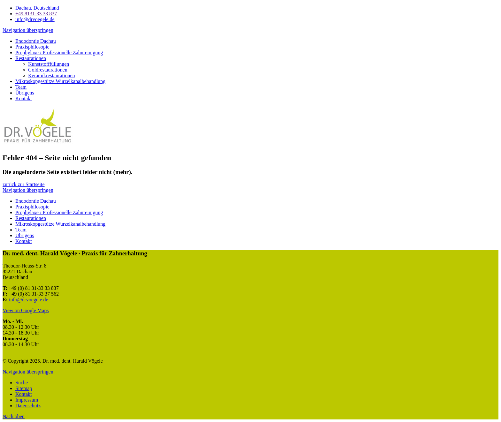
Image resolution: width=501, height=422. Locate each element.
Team (21, 87)
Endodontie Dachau (35, 41)
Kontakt (23, 98)
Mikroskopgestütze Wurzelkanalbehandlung (60, 81)
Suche (21, 382)
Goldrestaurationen (47, 69)
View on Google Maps (26, 310)
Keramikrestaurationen (51, 75)
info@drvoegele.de (28, 299)
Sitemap (23, 388)
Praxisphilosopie (32, 46)
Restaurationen (30, 58)
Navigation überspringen (28, 30)
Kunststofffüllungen (48, 64)
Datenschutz (28, 405)
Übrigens (24, 92)
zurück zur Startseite (24, 184)
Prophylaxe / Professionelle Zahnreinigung (59, 52)
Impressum (26, 400)
